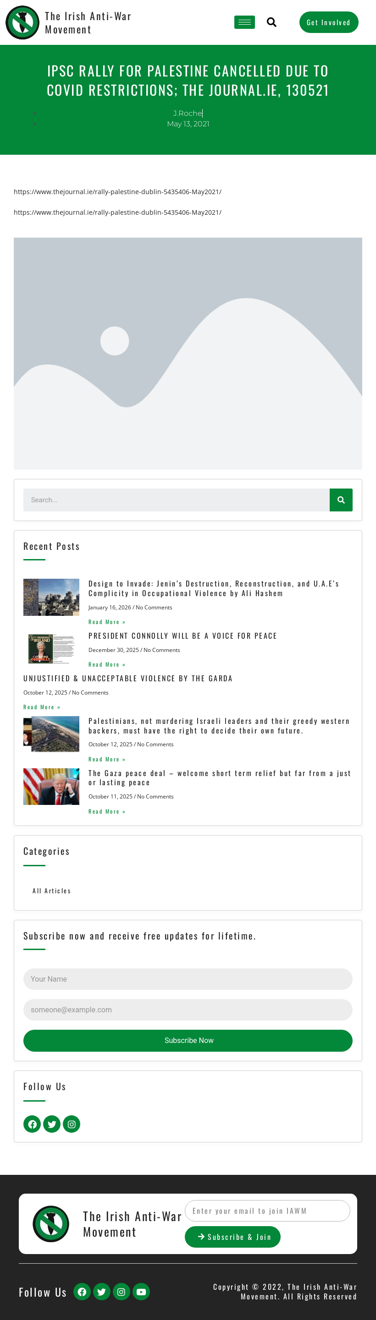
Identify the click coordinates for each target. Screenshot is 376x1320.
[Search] (341, 500)
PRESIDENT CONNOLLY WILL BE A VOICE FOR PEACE (182, 635)
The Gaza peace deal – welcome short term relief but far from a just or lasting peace (220, 777)
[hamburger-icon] (244, 22)
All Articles (52, 890)
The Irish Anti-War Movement (88, 22)
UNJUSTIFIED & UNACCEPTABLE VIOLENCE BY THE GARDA (128, 678)
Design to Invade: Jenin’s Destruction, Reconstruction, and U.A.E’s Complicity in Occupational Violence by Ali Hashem (213, 588)
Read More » (107, 621)
